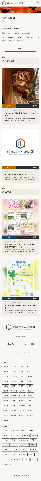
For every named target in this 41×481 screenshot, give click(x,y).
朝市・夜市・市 (23, 440)
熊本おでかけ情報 (12, 3)
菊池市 (29, 371)
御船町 (30, 396)
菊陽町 (5, 391)
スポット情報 (30, 344)
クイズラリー (7, 450)
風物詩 (34, 435)
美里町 (21, 381)
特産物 (33, 445)
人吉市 (21, 366)
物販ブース (33, 450)
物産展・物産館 (16, 459)
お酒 (33, 459)
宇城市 (22, 376)
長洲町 (13, 386)
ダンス (6, 459)
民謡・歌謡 (22, 455)
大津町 (29, 386)
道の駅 (26, 435)
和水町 (21, 386)
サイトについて (14, 352)
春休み (23, 430)
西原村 (13, 396)
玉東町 (29, 381)
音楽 (5, 455)
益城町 (13, 400)
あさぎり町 (30, 415)
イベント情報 (21, 337)
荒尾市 (5, 371)
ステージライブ (16, 435)
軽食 (5, 435)
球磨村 (21, 415)
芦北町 (13, 405)
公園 (13, 455)
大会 (24, 450)
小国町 (22, 391)
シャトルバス (7, 464)
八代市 (13, 366)
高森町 (5, 396)
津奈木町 (22, 405)
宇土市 (5, 376)
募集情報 (11, 344)
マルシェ (6, 445)
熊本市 (5, 366)
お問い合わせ (27, 352)
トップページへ (20, 48)
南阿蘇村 (22, 396)
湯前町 (14, 410)
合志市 (13, 381)
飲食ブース (14, 430)
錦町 (30, 405)
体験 (13, 440)
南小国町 (14, 391)
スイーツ (14, 445)
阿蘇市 (30, 376)
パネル (6, 440)
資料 (33, 440)
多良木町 (6, 410)
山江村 (13, 415)
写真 (31, 455)
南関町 (5, 386)
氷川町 (5, 405)
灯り (26, 459)
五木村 (5, 415)
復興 (31, 430)
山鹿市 (21, 371)
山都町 (29, 400)
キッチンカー (24, 445)
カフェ (16, 450)
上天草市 (14, 376)
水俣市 (13, 371)
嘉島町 (5, 400)
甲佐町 (21, 400)
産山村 (30, 391)
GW (5, 430)
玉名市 (29, 366)
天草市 (5, 381)
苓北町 (5, 420)
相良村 (30, 410)
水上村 (22, 410)
